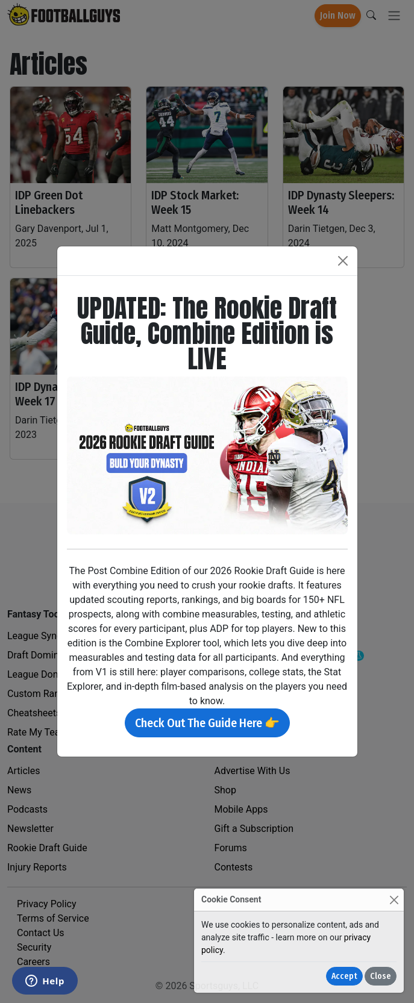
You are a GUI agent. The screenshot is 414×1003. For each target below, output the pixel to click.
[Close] (393, 899)
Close (380, 976)
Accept (344, 976)
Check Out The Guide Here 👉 (207, 723)
